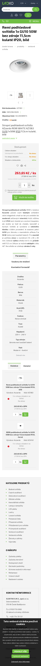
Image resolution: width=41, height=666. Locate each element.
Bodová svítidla (15, 489)
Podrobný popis (8, 138)
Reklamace (13, 573)
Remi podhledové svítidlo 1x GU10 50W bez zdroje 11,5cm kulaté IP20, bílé (20, 387)
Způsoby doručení (16, 560)
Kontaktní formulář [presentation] (20, 267)
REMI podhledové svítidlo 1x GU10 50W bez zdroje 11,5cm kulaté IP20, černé (20, 434)
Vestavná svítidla (15, 535)
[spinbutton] (24, 185)
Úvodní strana (7, 46)
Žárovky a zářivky (15, 538)
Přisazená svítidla (16, 522)
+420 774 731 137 (3, 21)
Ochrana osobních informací (20, 569)
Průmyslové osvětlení (17, 529)
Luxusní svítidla (15, 515)
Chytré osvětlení (15, 492)
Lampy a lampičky (16, 506)
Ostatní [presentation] (27, 366)
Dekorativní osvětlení (17, 496)
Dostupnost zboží (16, 563)
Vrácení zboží (14, 576)
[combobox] (23, 3)
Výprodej (12, 542)
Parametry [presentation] (20, 256)
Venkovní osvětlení (16, 532)
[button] (29, 185)
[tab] (20, 256)
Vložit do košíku (26, 197)
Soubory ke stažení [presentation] (20, 261)
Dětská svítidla (14, 499)
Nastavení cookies (16, 579)
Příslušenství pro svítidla (18, 525)
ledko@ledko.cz (7, 21)
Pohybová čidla (15, 519)
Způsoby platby (15, 556)
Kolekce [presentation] (14, 366)
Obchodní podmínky (16, 566)
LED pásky (13, 509)
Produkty (20, 46)
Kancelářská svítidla (16, 502)
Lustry (11, 512)
